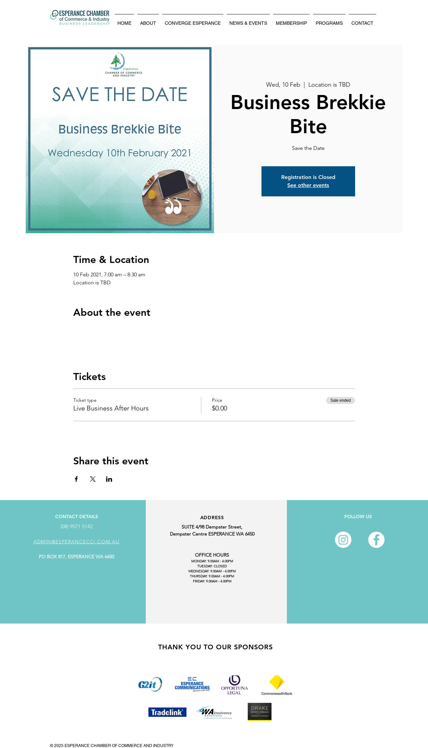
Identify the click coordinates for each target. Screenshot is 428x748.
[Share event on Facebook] (76, 479)
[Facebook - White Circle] (376, 540)
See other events (308, 185)
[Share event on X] (93, 479)
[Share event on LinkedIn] (109, 479)
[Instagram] (343, 540)
